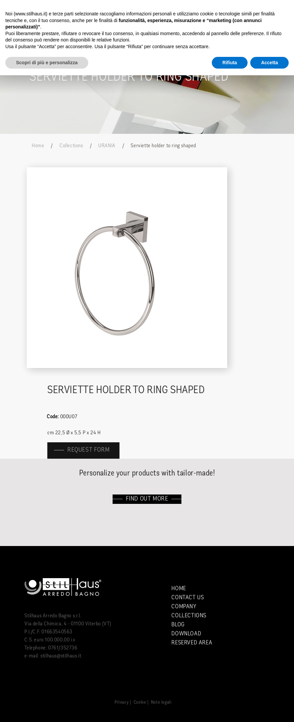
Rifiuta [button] (230, 62)
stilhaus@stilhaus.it (60, 656)
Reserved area (191, 643)
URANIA (107, 146)
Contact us (187, 598)
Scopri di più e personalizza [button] (47, 62)
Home (38, 146)
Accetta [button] (269, 62)
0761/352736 (63, 648)
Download (186, 634)
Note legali (161, 702)
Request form (92, 450)
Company (183, 607)
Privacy (122, 702)
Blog (177, 625)
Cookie (140, 702)
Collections (71, 146)
